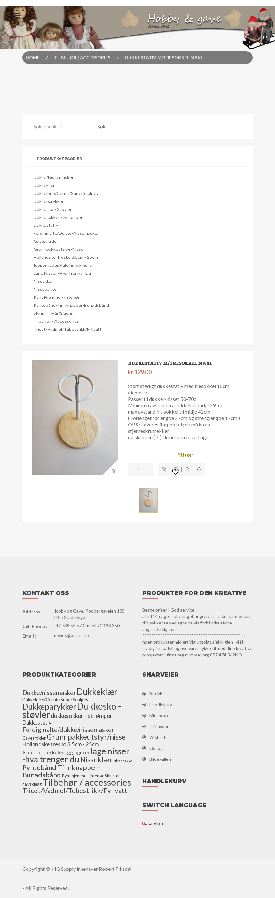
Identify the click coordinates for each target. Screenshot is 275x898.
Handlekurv (160, 705)
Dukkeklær (44, 185)
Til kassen (159, 726)
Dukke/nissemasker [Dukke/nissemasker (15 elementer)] (49, 692)
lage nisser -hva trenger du (62, 273)
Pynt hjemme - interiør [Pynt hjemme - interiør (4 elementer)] (83, 776)
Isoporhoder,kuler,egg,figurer (63, 265)
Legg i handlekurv (164, 469)
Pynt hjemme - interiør (57, 297)
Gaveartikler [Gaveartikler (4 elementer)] (34, 738)
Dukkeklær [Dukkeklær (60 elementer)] (97, 692)
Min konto (159, 716)
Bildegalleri (160, 759)
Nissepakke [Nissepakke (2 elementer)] (123, 761)
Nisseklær (43, 281)
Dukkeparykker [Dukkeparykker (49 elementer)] (49, 706)
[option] (75, 418)
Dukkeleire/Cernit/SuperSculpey (66, 193)
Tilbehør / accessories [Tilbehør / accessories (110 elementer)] (87, 782)
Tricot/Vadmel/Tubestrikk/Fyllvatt (68, 329)
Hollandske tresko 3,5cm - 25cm (66, 257)
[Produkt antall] (140, 469)
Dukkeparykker (49, 201)
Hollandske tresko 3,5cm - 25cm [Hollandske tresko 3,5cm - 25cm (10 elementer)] (60, 744)
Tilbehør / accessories (82, 57)
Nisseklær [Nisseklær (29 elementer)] (96, 760)
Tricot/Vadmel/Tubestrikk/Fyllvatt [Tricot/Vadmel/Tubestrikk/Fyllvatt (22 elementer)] (74, 791)
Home (33, 57)
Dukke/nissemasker (54, 177)
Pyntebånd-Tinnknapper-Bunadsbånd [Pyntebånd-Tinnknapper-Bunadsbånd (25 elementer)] (61, 771)
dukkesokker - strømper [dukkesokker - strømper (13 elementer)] (81, 715)
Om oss (157, 748)
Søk (101, 126)
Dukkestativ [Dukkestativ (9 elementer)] (36, 722)
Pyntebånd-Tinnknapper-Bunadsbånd (71, 305)
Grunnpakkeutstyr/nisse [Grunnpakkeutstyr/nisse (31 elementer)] (86, 737)
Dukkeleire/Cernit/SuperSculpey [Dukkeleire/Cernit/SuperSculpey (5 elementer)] (55, 700)
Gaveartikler (46, 241)
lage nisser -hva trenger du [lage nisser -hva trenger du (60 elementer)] (76, 755)
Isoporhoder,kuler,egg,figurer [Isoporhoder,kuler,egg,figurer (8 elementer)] (56, 753)
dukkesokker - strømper (58, 217)
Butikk (155, 694)
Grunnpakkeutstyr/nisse (58, 249)
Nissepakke (45, 289)
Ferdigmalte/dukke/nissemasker (66, 233)
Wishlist (157, 737)
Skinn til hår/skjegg (54, 313)
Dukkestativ (46, 225)
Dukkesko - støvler (53, 209)
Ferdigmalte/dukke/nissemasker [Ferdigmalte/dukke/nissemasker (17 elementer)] (68, 730)
